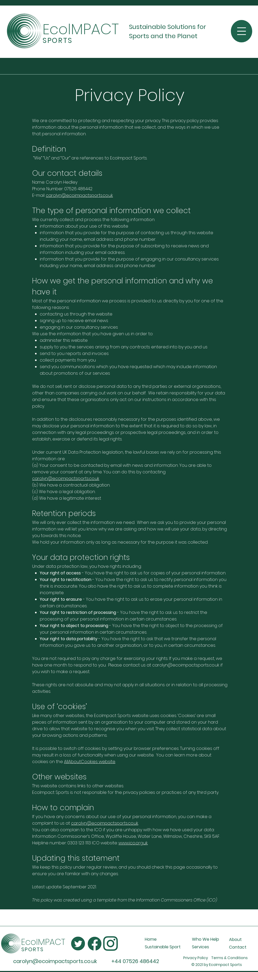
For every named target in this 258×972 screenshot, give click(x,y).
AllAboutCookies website (89, 762)
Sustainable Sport (163, 947)
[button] (241, 31)
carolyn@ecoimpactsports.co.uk (79, 195)
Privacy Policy (197, 957)
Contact (237, 947)
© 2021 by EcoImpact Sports (216, 964)
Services (200, 947)
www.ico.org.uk (133, 843)
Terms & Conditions (231, 957)
